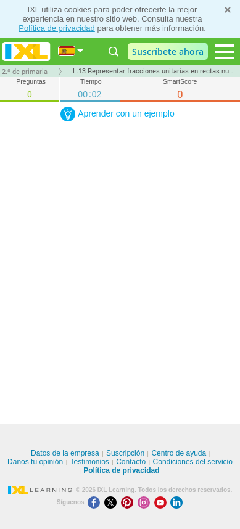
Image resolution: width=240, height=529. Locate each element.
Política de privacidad (57, 28)
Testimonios (89, 461)
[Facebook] (96, 502)
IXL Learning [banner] (26, 51)
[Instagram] (146, 502)
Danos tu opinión (35, 461)
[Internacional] (71, 50)
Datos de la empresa (65, 453)
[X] (112, 502)
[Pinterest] (129, 502)
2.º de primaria (25, 71)
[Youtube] (162, 502)
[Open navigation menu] (224, 51)
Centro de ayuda (178, 453)
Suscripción (125, 453)
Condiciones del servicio (193, 461)
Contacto (131, 461)
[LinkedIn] (177, 502)
